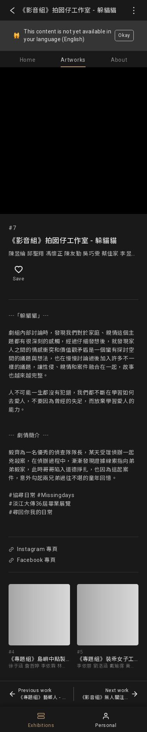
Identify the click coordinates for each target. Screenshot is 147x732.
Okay (124, 35)
